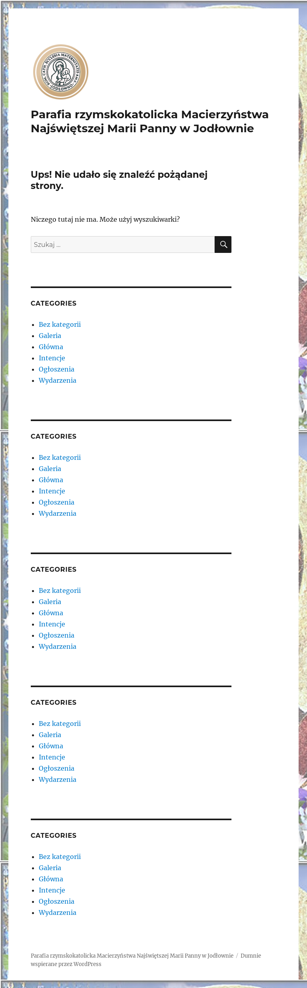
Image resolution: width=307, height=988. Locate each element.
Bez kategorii (60, 324)
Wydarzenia (57, 380)
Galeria (50, 336)
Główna (51, 347)
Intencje (52, 358)
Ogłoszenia (56, 369)
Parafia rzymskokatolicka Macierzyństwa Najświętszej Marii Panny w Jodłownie (150, 121)
